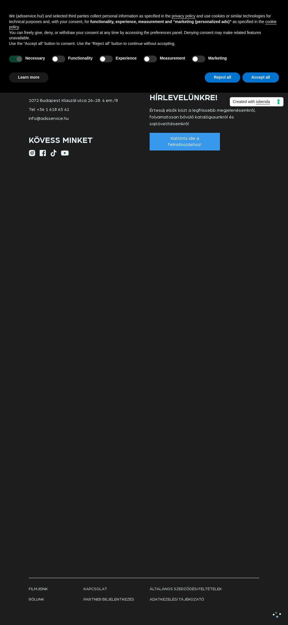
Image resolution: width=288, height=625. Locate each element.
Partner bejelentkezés (109, 599)
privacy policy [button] (183, 16)
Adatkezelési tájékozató (177, 599)
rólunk (36, 599)
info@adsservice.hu (49, 118)
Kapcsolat (95, 589)
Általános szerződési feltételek (186, 589)
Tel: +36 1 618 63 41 (49, 109)
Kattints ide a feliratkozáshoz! (184, 141)
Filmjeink (38, 589)
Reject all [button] (222, 77)
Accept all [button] (260, 77)
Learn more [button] (28, 77)
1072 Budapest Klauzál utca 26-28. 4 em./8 (73, 100)
